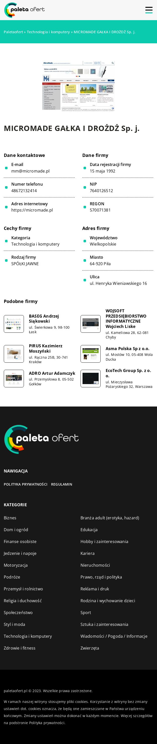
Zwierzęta (90, 648)
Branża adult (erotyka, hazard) (110, 518)
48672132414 (24, 190)
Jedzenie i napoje (20, 553)
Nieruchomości (95, 565)
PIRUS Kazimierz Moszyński (45, 348)
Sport (86, 612)
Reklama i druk (95, 589)
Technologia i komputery (35, 244)
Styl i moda (14, 624)
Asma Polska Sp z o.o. (128, 348)
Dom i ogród (16, 529)
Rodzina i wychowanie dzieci (108, 600)
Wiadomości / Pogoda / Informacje (114, 636)
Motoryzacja (16, 565)
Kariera (88, 553)
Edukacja (89, 529)
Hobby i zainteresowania (105, 541)
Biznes (10, 518)
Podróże (12, 577)
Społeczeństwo (18, 612)
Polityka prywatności (25, 484)
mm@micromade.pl (30, 171)
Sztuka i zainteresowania (105, 624)
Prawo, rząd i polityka (101, 577)
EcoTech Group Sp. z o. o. (128, 373)
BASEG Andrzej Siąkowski (44, 319)
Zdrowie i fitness (19, 648)
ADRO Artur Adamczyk (52, 373)
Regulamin (61, 484)
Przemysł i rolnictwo (23, 589)
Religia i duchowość (23, 600)
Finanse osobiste (20, 541)
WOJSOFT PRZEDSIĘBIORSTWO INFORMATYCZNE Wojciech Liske (126, 318)
